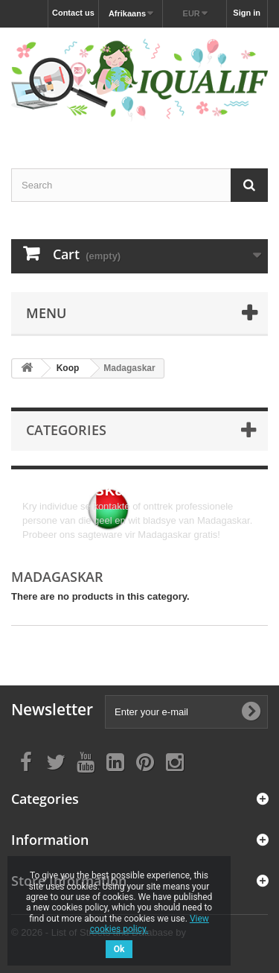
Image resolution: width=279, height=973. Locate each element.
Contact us (73, 12)
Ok (119, 949)
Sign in (246, 12)
